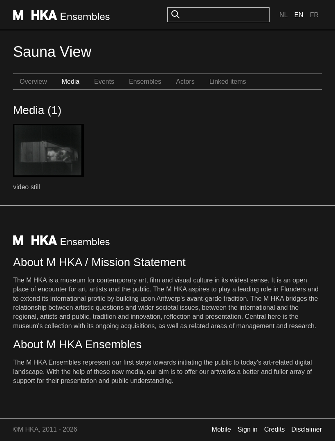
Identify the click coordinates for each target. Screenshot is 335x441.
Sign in (248, 429)
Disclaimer (306, 429)
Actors (185, 81)
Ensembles (145, 81)
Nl (283, 14)
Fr (314, 14)
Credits (274, 429)
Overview (33, 81)
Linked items (227, 81)
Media (71, 81)
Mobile (221, 429)
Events (104, 81)
